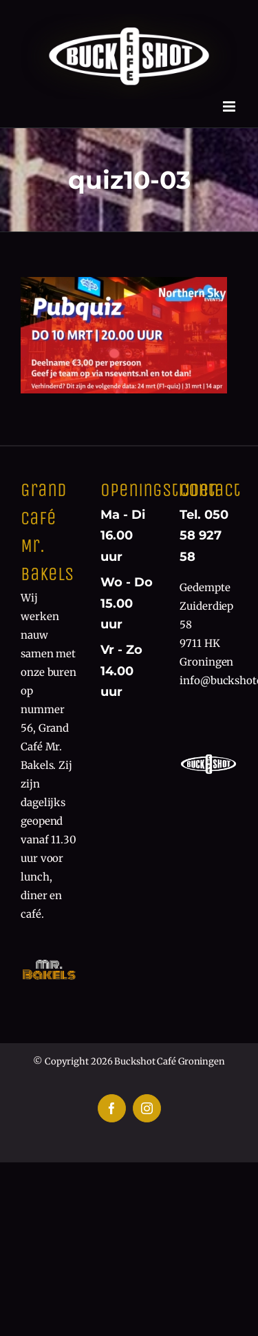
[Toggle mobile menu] (230, 106)
